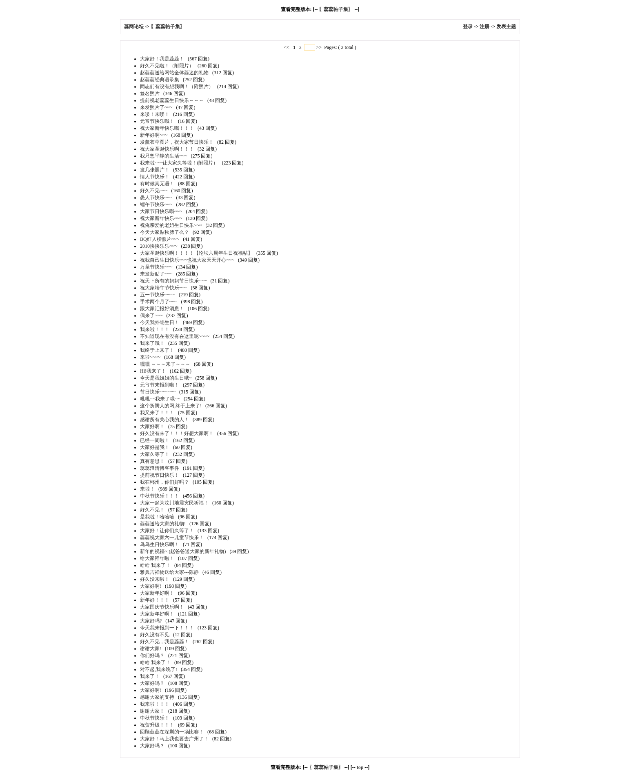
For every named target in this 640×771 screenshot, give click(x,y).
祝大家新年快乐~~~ (161, 218)
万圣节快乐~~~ (156, 267)
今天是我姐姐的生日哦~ (166, 378)
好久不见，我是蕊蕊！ (164, 641)
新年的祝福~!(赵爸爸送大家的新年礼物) (183, 551)
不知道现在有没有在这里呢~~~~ (174, 336)
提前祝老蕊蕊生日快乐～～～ (172, 100)
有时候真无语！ (157, 184)
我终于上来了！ (157, 350)
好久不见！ (152, 510)
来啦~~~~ (150, 357)
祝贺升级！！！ (157, 725)
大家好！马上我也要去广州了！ (174, 739)
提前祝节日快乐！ (159, 475)
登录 (468, 26)
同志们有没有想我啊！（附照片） (176, 86)
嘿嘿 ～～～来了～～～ (165, 364)
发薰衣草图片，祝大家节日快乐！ (176, 142)
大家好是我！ (154, 447)
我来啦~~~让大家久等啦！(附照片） (179, 163)
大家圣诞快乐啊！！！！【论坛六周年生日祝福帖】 (196, 253)
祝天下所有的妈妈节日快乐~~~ (173, 281)
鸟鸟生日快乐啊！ (159, 544)
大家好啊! (150, 586)
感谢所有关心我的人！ (164, 419)
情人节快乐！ (154, 177)
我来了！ (150, 676)
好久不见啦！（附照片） (167, 66)
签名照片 (150, 93)
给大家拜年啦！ (157, 558)
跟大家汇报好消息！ (162, 308)
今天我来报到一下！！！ (167, 628)
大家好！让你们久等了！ (167, 530)
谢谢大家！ (152, 711)
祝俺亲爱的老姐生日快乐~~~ (171, 225)
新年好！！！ (154, 600)
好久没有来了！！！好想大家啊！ (176, 433)
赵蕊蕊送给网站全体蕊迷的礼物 (174, 73)
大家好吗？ (152, 683)
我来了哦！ (152, 343)
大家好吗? (151, 621)
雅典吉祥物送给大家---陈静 (169, 572)
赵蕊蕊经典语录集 (159, 79)
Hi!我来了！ (153, 371)
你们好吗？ (152, 655)
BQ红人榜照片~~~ (159, 239)
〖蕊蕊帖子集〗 (336, 9)
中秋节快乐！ (154, 718)
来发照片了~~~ (156, 107)
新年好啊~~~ (153, 135)
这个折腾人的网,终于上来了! (171, 406)
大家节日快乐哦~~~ (161, 211)
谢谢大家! (150, 648)
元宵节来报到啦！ (159, 385)
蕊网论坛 (134, 26)
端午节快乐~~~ (156, 204)
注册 (484, 26)
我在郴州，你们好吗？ (164, 482)
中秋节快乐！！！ (159, 496)
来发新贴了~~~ (156, 274)
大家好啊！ (152, 426)
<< (287, 47)
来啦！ (147, 489)
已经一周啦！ (154, 440)
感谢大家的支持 (157, 697)
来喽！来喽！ (154, 114)
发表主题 (506, 26)
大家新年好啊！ (157, 593)
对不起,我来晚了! (158, 669)
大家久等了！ (154, 454)
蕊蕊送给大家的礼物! (163, 524)
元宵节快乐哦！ (157, 121)
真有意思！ (152, 461)
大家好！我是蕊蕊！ (162, 59)
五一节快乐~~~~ (157, 295)
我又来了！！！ (157, 412)
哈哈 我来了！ (155, 565)
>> (319, 47)
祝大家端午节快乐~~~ (163, 288)
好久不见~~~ (153, 190)
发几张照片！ (154, 170)
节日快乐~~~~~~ (158, 392)
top (360, 767)
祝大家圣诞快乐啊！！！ (167, 149)
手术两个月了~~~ (158, 301)
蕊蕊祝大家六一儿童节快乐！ (172, 537)
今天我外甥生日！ (159, 322)
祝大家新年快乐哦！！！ (167, 128)
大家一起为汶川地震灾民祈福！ (174, 503)
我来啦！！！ (154, 329)
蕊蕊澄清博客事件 (159, 468)
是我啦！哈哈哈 (157, 517)
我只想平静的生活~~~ (163, 156)
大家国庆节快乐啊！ (162, 607)
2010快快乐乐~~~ (158, 246)
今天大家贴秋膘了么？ (164, 232)
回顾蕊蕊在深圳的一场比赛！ (172, 732)
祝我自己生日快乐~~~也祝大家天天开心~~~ (187, 260)
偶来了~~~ (151, 315)
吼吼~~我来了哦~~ (160, 399)
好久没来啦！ (154, 579)
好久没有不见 (154, 635)
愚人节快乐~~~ (156, 197)
